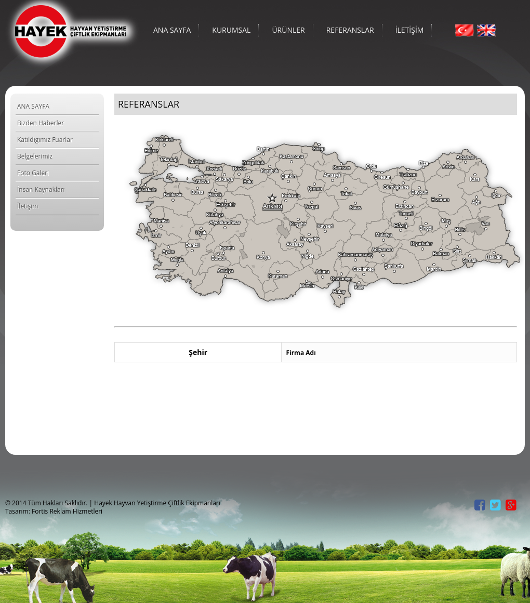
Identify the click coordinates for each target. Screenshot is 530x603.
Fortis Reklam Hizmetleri (67, 511)
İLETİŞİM (409, 30)
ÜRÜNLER (288, 30)
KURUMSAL (231, 30)
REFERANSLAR (350, 30)
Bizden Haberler (40, 123)
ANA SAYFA (172, 30)
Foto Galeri (33, 172)
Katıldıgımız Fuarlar (45, 139)
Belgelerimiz (34, 156)
